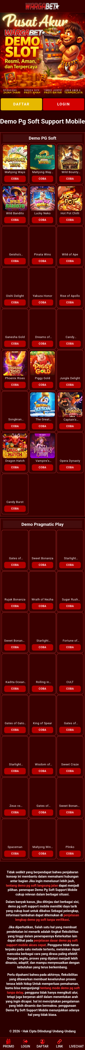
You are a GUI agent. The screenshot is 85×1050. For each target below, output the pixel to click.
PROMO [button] (8, 1043)
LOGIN (63, 104)
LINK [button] (59, 1043)
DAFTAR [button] (42, 1043)
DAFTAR (21, 104)
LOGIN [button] (25, 1043)
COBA (15, 178)
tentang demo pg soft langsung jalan (32, 885)
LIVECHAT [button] (76, 1043)
